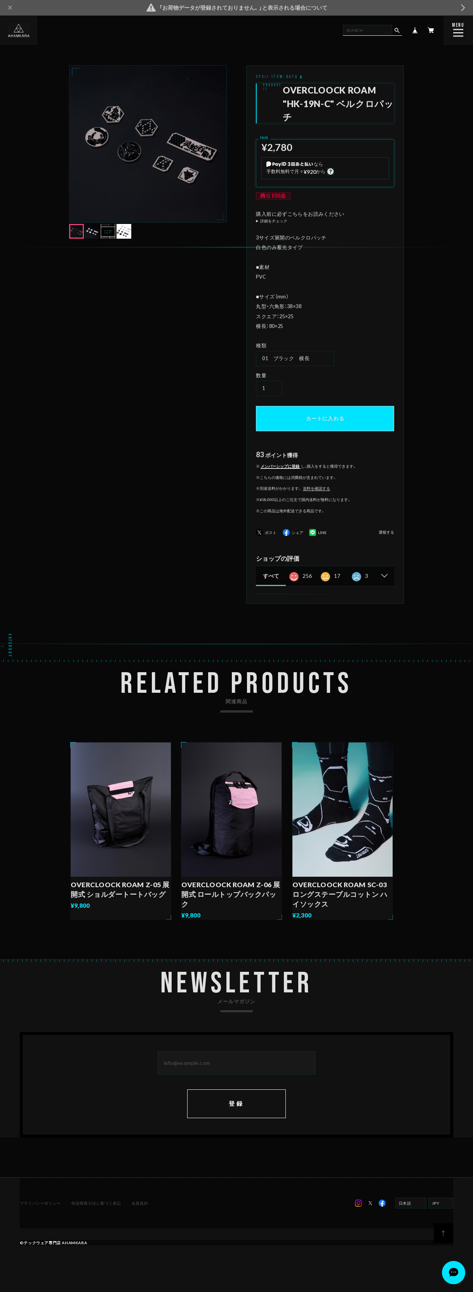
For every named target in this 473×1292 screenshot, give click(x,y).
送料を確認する (316, 488)
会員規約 (139, 1210)
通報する (386, 532)
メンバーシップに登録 (280, 466)
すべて (271, 575)
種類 (261, 345)
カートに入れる (325, 418)
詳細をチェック (273, 221)
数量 (261, 375)
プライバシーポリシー (40, 1210)
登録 (236, 1110)
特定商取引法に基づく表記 (95, 1210)
